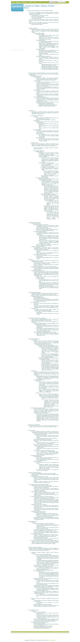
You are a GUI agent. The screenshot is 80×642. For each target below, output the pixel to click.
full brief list (18, 2)
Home (13, 2)
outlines (30, 2)
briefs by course (24, 2)
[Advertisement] (16, 32)
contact (34, 2)
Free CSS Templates (51, 640)
